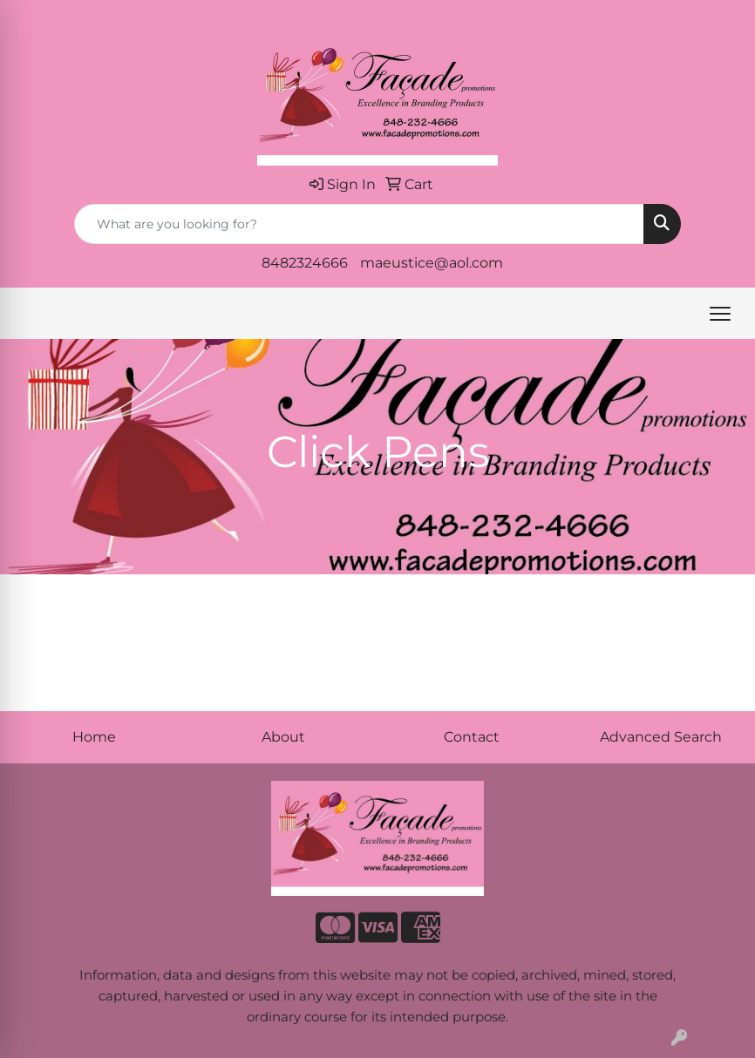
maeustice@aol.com (431, 262)
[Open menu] (720, 313)
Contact (472, 737)
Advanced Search (661, 737)
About (283, 737)
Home (94, 737)
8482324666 (305, 262)
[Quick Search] (359, 224)
